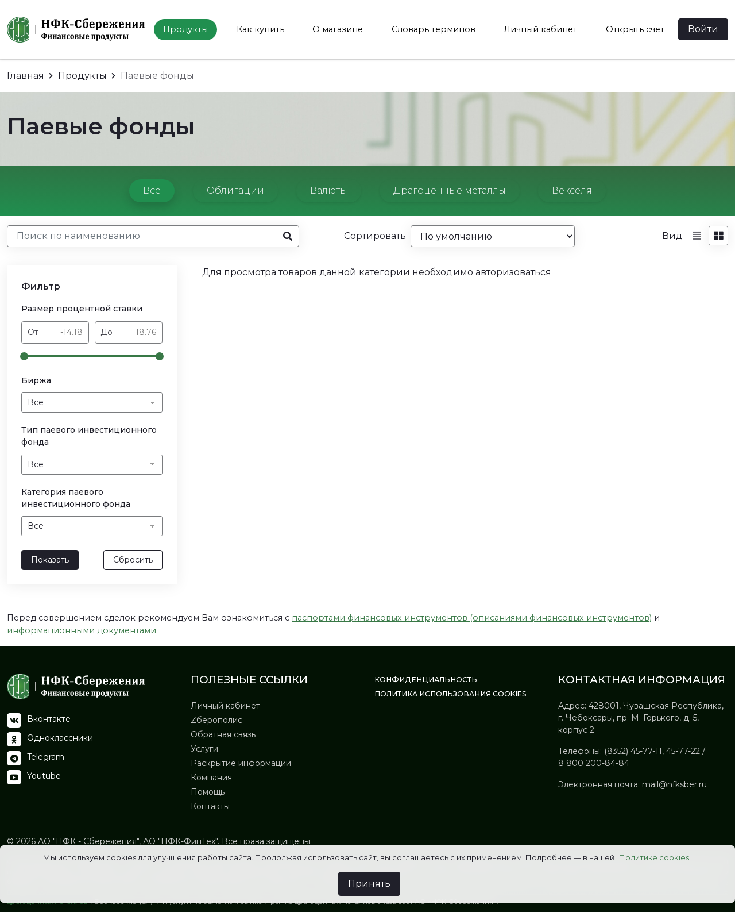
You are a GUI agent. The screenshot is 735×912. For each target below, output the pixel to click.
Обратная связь (223, 734)
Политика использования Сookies (450, 694)
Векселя (572, 190)
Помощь (208, 792)
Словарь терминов (433, 29)
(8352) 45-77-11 (633, 751)
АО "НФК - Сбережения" (87, 841)
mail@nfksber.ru (674, 784)
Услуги (204, 749)
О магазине (337, 29)
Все (152, 190)
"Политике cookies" (654, 857)
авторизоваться (513, 272)
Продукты (185, 29)
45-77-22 (683, 751)
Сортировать (375, 235)
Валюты (328, 190)
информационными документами (81, 630)
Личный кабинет (540, 29)
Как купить (260, 29)
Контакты (210, 806)
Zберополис (216, 720)
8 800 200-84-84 (593, 763)
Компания (211, 777)
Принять (369, 883)
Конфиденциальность (425, 679)
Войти (703, 29)
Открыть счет (635, 29)
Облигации (235, 190)
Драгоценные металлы (449, 190)
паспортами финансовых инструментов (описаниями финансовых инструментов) (472, 618)
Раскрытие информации (241, 763)
